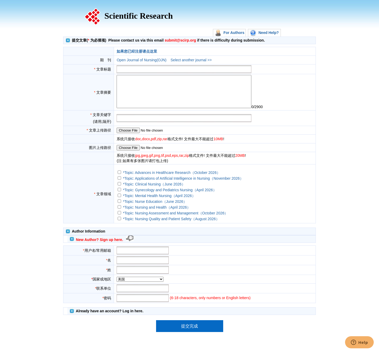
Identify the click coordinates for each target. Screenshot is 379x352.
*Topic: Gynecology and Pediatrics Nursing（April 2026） (170, 196)
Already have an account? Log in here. (109, 317)
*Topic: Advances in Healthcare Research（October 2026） (171, 179)
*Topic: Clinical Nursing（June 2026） (154, 190)
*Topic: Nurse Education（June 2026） (155, 208)
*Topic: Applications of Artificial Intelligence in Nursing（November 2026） (183, 185)
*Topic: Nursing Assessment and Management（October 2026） (175, 219)
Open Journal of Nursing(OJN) (141, 60)
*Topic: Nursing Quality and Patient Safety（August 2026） (171, 225)
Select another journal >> (191, 60)
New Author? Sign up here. (99, 246)
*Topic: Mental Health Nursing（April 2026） (159, 202)
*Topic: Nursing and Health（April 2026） (157, 214)
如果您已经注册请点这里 (137, 51)
